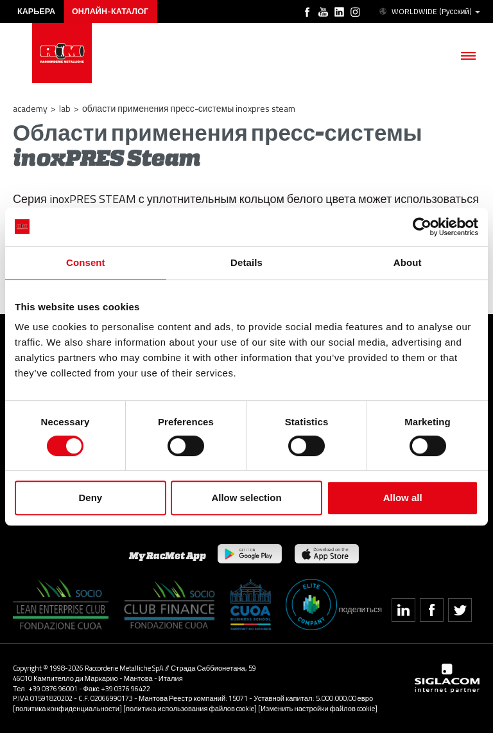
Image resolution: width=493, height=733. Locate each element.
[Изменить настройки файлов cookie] (317, 708)
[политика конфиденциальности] (67, 708)
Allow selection (246, 497)
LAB (65, 108)
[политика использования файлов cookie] (190, 708)
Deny (90, 497)
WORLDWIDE (428, 11)
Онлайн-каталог (110, 11)
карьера (36, 11)
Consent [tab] (85, 262)
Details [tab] (246, 262)
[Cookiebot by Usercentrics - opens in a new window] (422, 226)
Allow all (402, 497)
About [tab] (408, 262)
